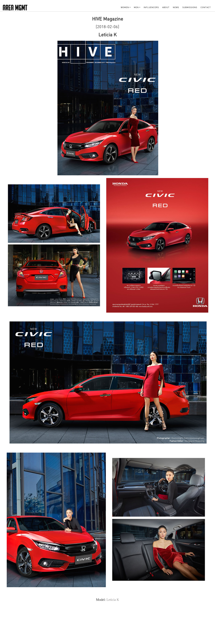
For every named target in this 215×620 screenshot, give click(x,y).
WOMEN (125, 7)
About (165, 7)
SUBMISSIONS (189, 7)
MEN (136, 7)
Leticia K (112, 599)
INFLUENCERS (151, 7)
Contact (206, 7)
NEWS (176, 7)
